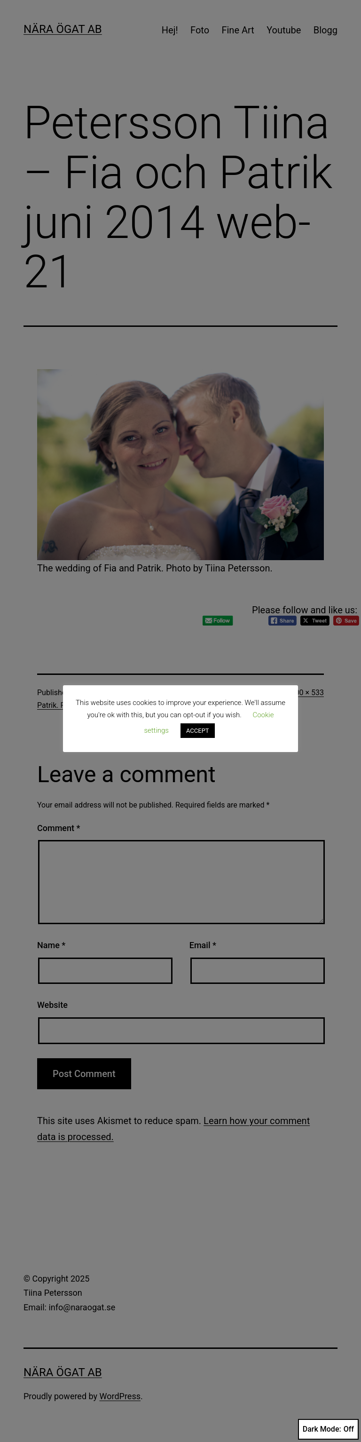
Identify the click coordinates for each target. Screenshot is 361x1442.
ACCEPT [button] (197, 730)
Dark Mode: (328, 1429)
